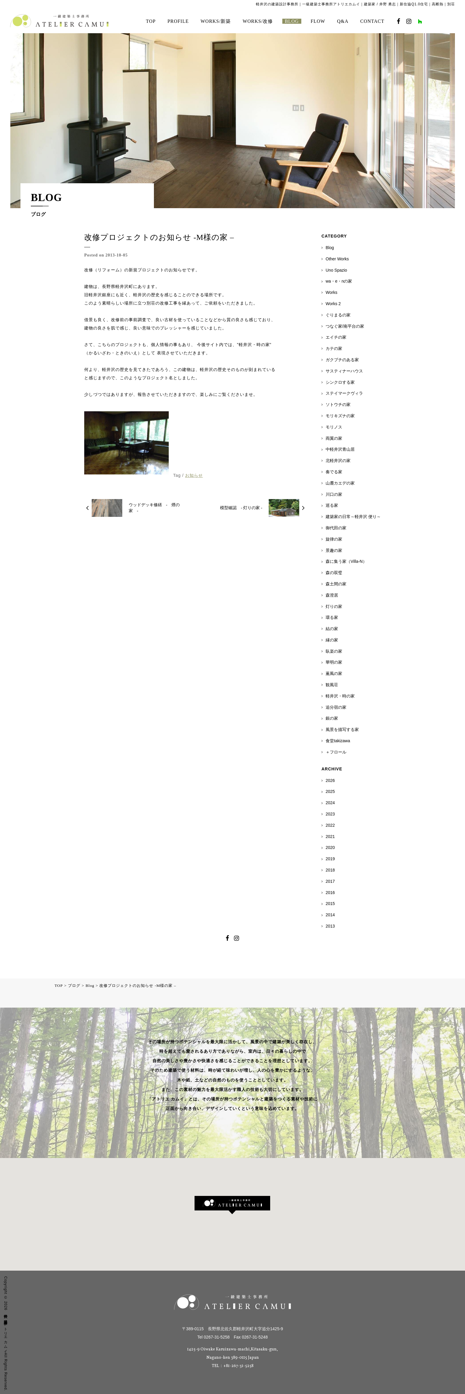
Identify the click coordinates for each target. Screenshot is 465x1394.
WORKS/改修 (258, 21)
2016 (330, 892)
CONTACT (372, 21)
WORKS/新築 (215, 21)
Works (331, 292)
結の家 (332, 628)
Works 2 (333, 303)
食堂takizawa (338, 740)
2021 (330, 836)
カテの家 (334, 348)
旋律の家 (334, 539)
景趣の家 (334, 550)
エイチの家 (336, 337)
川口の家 (334, 494)
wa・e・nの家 (339, 281)
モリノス (334, 427)
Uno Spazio (336, 270)
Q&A (342, 21)
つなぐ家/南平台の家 (345, 326)
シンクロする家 (340, 382)
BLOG (292, 21)
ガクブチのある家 (342, 359)
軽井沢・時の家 (340, 696)
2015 (330, 903)
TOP (151, 21)
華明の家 (334, 662)
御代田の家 (336, 527)
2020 (330, 847)
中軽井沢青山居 (340, 449)
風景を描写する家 (342, 729)
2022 (330, 825)
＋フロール (336, 752)
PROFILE (178, 21)
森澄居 (332, 595)
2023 (330, 814)
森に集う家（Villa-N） (346, 561)
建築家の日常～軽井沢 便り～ (353, 516)
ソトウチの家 (338, 404)
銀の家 (332, 718)
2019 (330, 858)
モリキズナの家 (340, 415)
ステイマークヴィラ (344, 393)
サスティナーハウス (344, 371)
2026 (330, 780)
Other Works (337, 259)
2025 (330, 791)
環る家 (332, 617)
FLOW (317, 21)
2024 (330, 802)
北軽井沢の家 (338, 460)
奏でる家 (334, 471)
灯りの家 (334, 606)
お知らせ (194, 475)
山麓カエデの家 (340, 483)
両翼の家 (334, 438)
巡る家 (332, 505)
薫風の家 (334, 673)
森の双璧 (334, 572)
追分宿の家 (336, 707)
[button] (232, 1205)
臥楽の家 (334, 651)
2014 (330, 914)
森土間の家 (336, 584)
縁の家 (332, 640)
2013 (330, 926)
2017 (330, 881)
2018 (330, 870)
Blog (330, 247)
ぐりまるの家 (338, 315)
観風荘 (332, 684)
